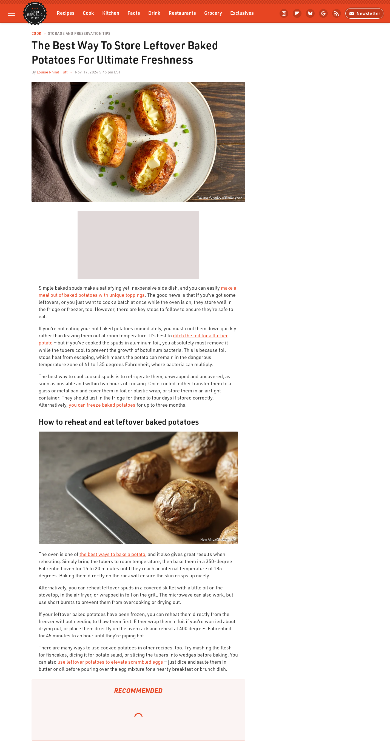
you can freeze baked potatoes (102, 405)
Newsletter (364, 13)
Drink (154, 13)
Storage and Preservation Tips (79, 33)
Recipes (66, 13)
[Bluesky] (310, 13)
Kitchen (110, 13)
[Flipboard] (297, 13)
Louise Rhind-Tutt (52, 72)
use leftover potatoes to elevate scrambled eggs (110, 662)
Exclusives (242, 13)
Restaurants (182, 13)
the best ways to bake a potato (112, 554)
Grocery (213, 13)
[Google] (323, 13)
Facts (133, 13)
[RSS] (336, 13)
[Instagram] (284, 13)
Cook (88, 13)
